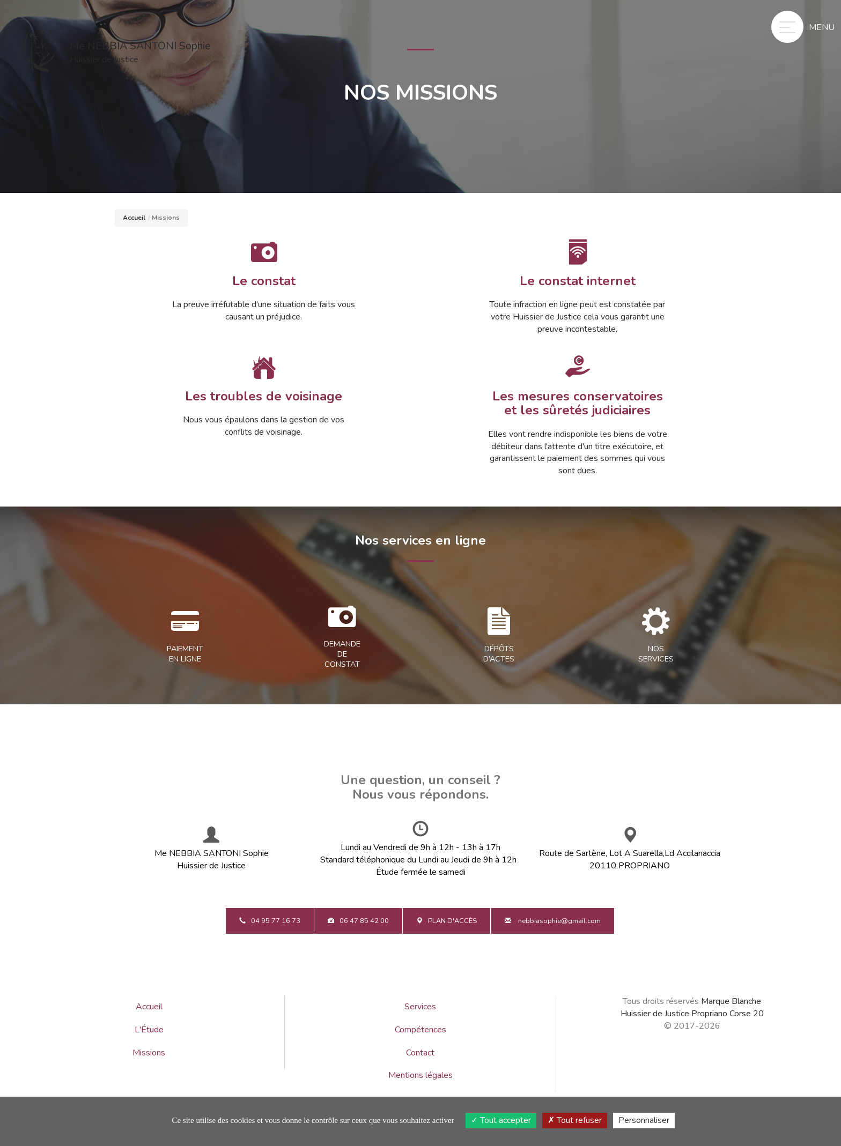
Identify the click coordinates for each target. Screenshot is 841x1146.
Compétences (420, 1030)
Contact (420, 1053)
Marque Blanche (731, 1001)
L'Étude (149, 1030)
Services (420, 1007)
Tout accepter (501, 1120)
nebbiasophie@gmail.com (553, 921)
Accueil (134, 217)
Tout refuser (575, 1120)
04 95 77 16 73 (269, 921)
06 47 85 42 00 (358, 921)
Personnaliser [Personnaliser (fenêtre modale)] (643, 1120)
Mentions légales (420, 1075)
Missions (148, 1053)
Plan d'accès (446, 921)
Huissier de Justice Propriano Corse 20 (692, 1014)
